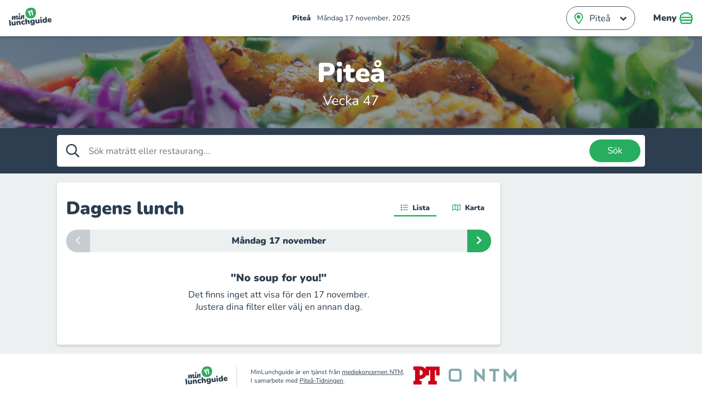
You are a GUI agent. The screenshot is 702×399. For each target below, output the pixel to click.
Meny (673, 18)
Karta (468, 208)
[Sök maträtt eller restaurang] (337, 151)
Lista (415, 208)
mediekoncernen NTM (372, 372)
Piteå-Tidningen (321, 380)
